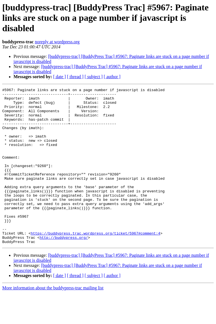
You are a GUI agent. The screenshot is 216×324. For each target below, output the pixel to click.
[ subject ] (94, 76)
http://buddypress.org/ (64, 267)
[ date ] (59, 76)
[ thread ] (75, 76)
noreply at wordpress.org (57, 41)
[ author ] (112, 76)
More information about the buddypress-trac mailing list (53, 319)
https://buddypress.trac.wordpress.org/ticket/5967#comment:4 (95, 262)
